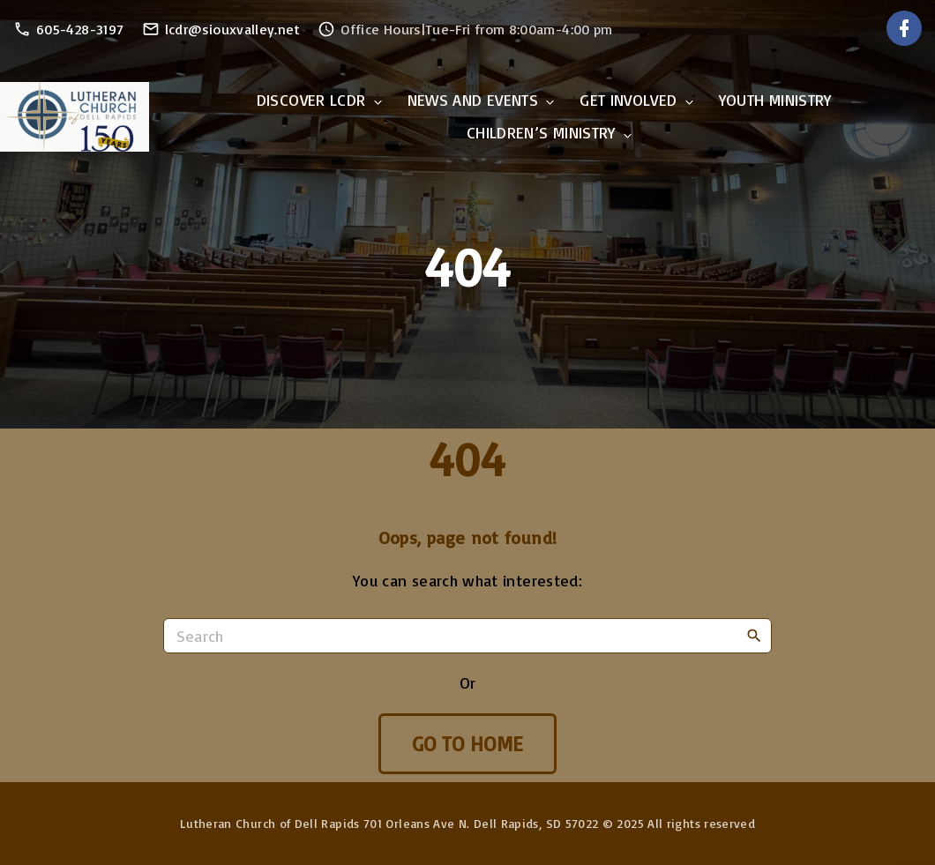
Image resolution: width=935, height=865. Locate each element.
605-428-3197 (79, 29)
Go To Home (468, 744)
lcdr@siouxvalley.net (232, 29)
